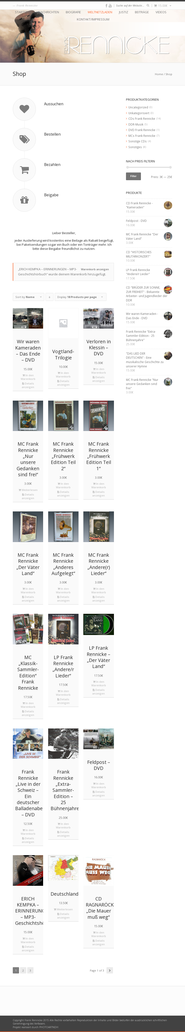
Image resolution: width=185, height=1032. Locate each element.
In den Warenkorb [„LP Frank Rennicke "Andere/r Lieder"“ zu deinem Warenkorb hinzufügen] (63, 692)
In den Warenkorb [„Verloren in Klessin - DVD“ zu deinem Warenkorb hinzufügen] (98, 370)
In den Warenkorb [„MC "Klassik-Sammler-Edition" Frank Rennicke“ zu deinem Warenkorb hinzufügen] (28, 704)
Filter (133, 176)
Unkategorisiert (138, 113)
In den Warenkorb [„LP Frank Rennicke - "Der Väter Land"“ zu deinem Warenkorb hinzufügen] (98, 683)
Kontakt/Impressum (93, 19)
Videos (161, 12)
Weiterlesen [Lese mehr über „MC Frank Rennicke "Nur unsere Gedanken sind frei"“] (28, 490)
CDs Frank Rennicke (141, 118)
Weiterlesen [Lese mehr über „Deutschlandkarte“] (63, 909)
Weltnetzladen (100, 12)
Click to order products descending (49, 298)
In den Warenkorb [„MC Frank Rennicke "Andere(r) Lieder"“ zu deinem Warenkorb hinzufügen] (98, 590)
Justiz (123, 12)
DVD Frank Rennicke (141, 130)
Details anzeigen (28, 385)
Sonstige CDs (137, 141)
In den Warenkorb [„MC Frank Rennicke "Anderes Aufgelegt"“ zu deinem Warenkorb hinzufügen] (63, 590)
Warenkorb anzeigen (95, 269)
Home (159, 74)
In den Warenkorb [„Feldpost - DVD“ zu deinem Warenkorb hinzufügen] (98, 785)
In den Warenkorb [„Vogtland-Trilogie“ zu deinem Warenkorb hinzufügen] (63, 374)
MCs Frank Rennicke (141, 136)
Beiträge (142, 12)
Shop (168, 74)
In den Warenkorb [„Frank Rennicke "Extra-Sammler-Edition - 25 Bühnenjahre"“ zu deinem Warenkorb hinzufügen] (63, 825)
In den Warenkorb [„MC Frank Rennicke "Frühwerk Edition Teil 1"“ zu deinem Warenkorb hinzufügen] (98, 485)
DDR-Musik (135, 124)
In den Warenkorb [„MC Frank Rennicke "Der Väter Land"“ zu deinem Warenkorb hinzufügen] (28, 590)
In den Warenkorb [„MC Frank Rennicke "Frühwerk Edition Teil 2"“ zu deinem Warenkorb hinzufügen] (63, 485)
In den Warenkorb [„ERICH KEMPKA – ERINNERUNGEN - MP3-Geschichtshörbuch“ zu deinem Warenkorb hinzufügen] (28, 940)
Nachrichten (49, 12)
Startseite (23, 12)
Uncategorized (138, 107)
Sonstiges (135, 147)
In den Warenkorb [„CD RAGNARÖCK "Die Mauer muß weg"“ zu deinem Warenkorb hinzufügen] (98, 934)
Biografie (73, 12)
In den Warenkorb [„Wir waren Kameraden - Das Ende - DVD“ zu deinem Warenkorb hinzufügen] (28, 377)
